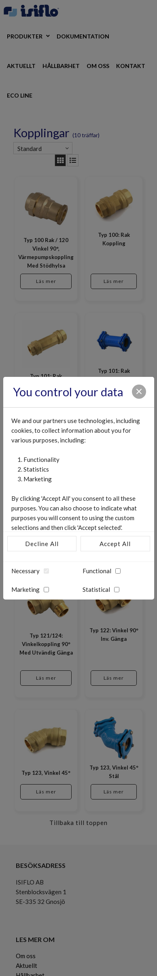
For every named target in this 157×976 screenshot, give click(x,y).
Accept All (115, 543)
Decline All (42, 543)
